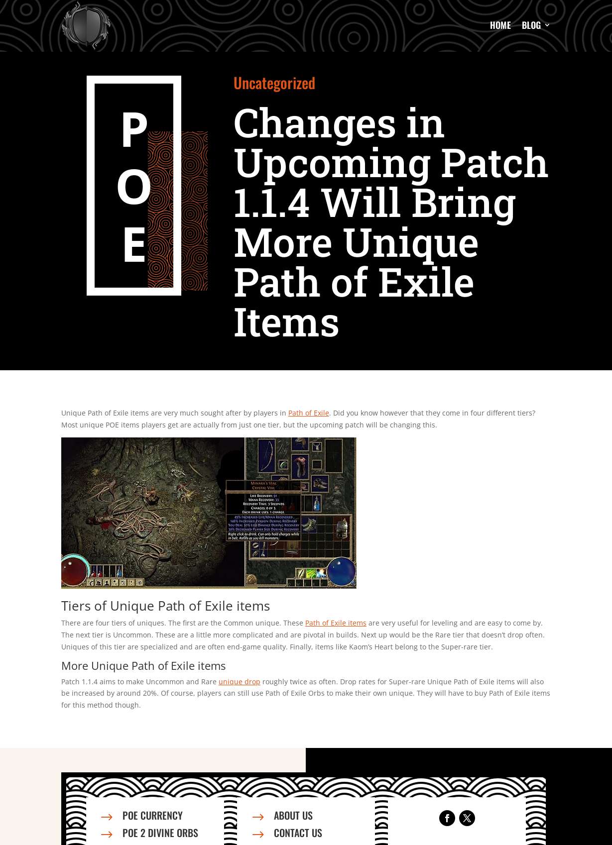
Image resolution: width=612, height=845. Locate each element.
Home (500, 24)
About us (293, 815)
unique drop (239, 681)
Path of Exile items (336, 623)
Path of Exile (308, 413)
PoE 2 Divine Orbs (160, 832)
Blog (531, 24)
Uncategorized (274, 82)
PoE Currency (152, 815)
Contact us (298, 832)
